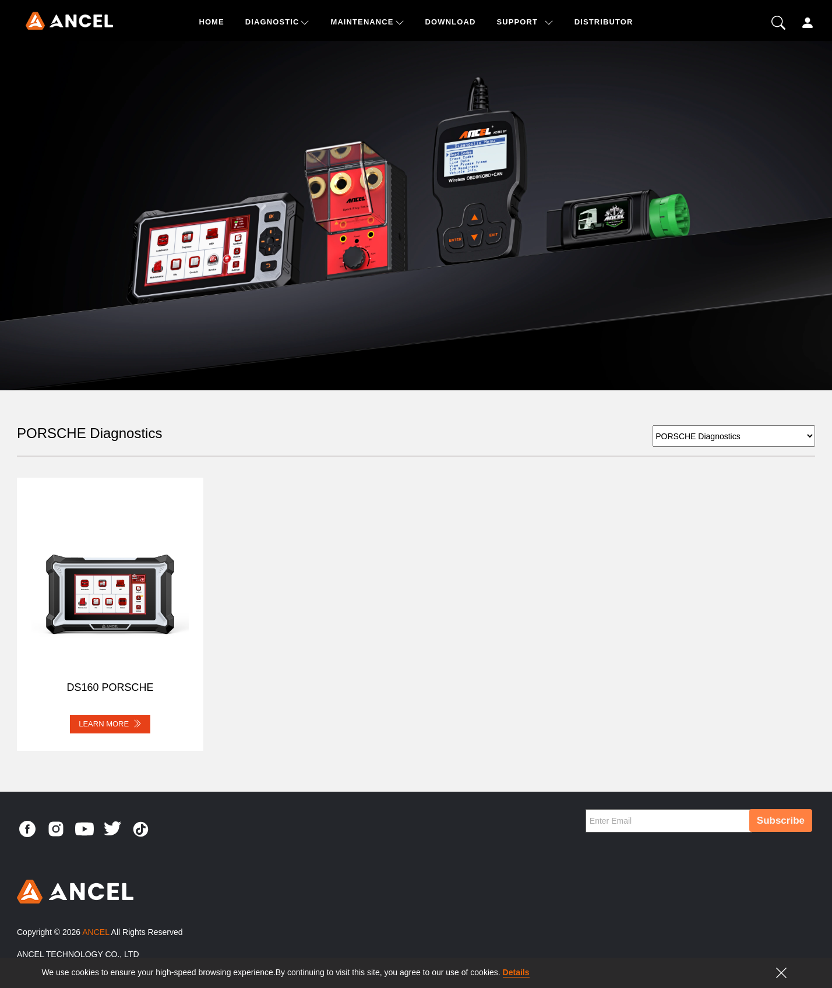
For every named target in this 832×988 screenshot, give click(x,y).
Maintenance (361, 21)
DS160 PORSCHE (109, 687)
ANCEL (95, 932)
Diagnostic (272, 21)
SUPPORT (517, 21)
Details (516, 972)
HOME (211, 21)
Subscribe (781, 820)
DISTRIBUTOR (603, 21)
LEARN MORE (110, 723)
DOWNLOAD (450, 21)
